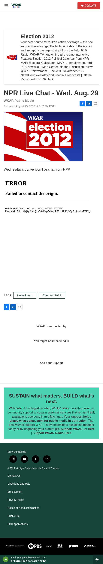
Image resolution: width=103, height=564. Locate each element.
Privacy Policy (16, 499)
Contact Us (14, 475)
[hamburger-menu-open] (6, 5)
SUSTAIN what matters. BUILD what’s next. (51, 398)
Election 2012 (37, 36)
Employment (15, 491)
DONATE (90, 5)
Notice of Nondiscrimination (23, 508)
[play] (5, 559)
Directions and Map (19, 483)
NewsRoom (24, 295)
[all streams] (98, 559)
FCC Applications (18, 524)
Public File (14, 516)
